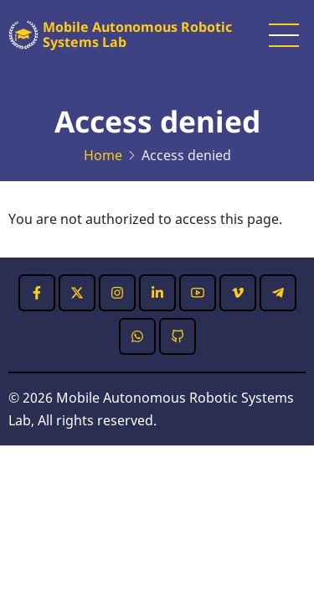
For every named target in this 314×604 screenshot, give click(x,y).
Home (103, 155)
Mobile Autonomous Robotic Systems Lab (137, 34)
